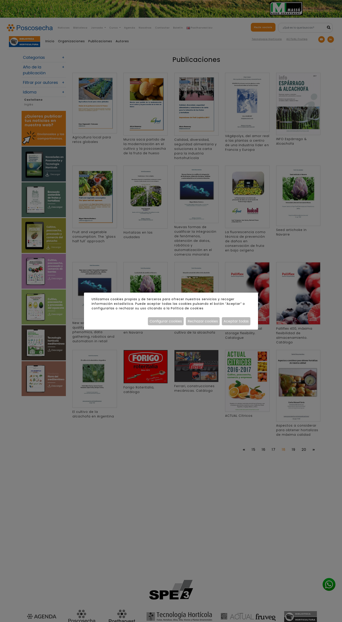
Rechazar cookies (203, 321)
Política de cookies (187, 308)
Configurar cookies (166, 321)
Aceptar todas (236, 321)
